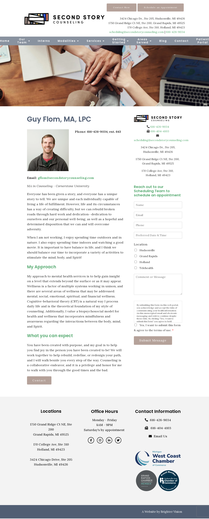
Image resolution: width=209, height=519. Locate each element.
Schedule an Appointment (160, 7)
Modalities (67, 41)
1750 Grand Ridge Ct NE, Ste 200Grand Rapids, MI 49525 (51, 430)
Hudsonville (147, 250)
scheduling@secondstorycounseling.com (136, 32)
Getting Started (119, 40)
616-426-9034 (175, 32)
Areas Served (142, 40)
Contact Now (121, 7)
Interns (44, 41)
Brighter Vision (171, 512)
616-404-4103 (159, 131)
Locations (51, 412)
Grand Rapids (148, 256)
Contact (181, 41)
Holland (144, 262)
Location (140, 244)
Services (94, 41)
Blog (163, 41)
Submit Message (154, 341)
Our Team (22, 40)
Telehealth (146, 268)
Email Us (160, 437)
